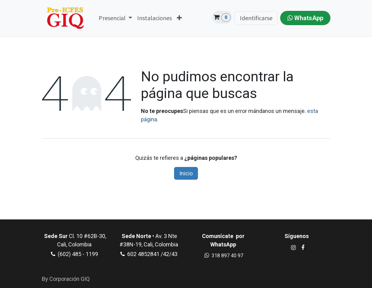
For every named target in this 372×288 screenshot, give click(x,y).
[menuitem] (115, 18)
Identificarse (256, 18)
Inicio (186, 173)
